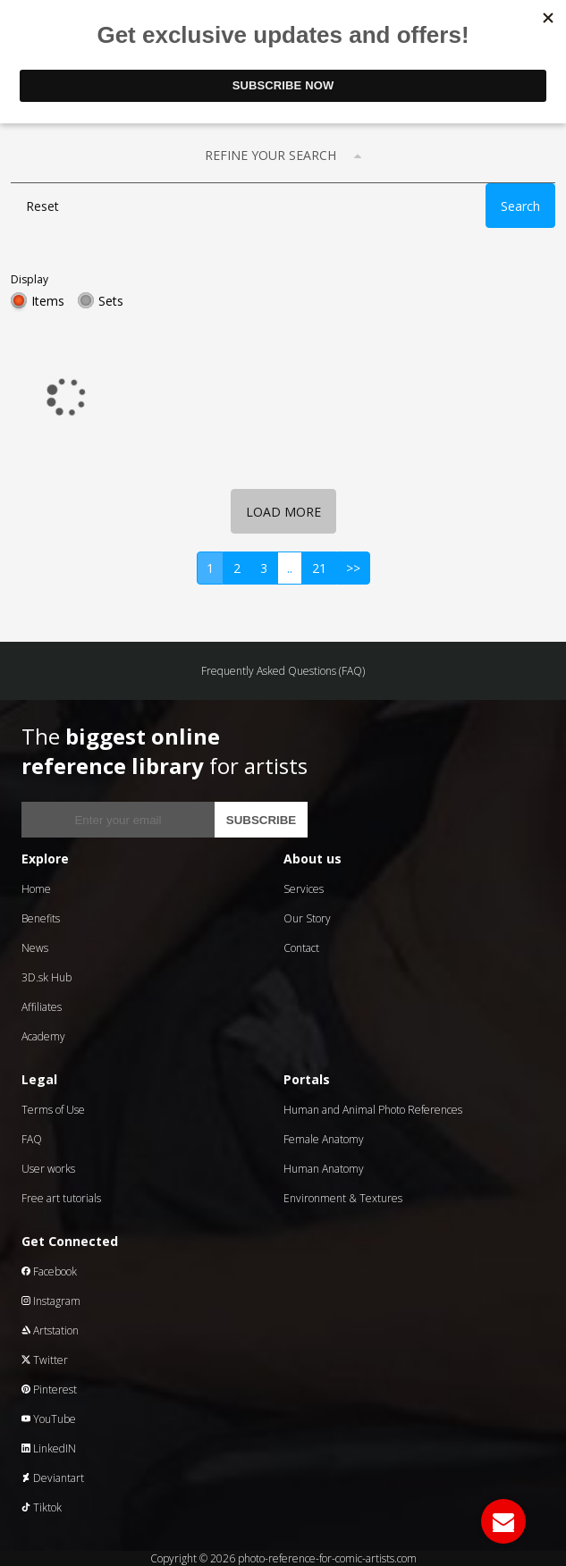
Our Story (307, 918)
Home (36, 889)
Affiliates (41, 1007)
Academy (43, 1036)
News (34, 948)
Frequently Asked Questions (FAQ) (283, 670)
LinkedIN (48, 1448)
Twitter (44, 1360)
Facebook (49, 1271)
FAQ (31, 1139)
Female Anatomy (323, 1139)
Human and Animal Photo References (372, 1109)
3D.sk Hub (46, 977)
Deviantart (52, 1478)
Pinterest (49, 1389)
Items (47, 300)
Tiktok (41, 1507)
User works (48, 1168)
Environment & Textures (342, 1198)
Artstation (50, 1330)
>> (353, 568)
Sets (110, 300)
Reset (42, 206)
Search (520, 206)
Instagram (50, 1301)
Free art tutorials (61, 1198)
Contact (301, 948)
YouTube (48, 1419)
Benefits (40, 918)
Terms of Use (53, 1109)
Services (303, 889)
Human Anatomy (323, 1168)
